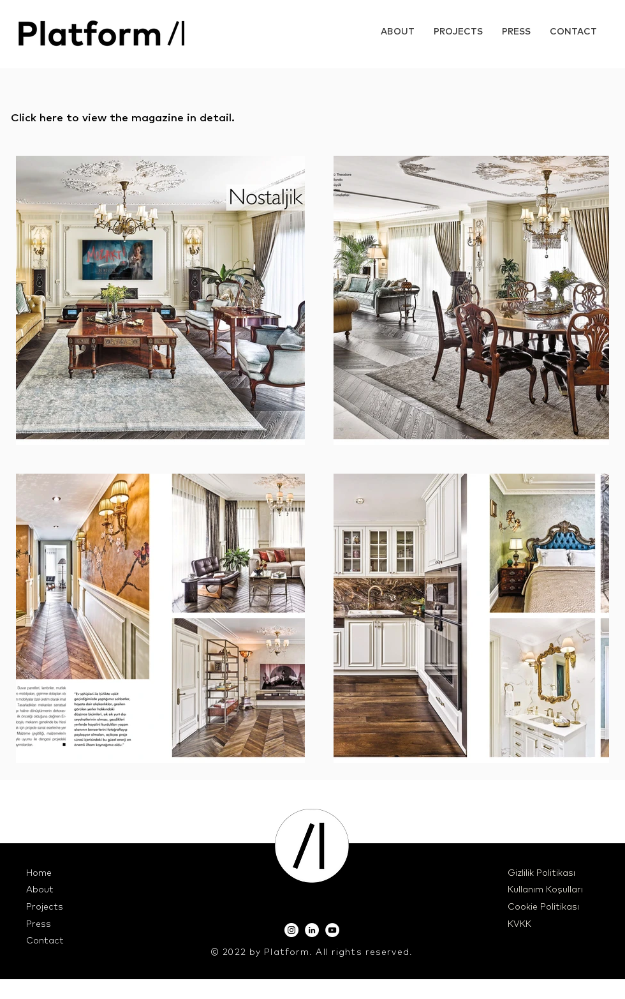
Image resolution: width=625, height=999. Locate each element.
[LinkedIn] (312, 930)
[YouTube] (332, 930)
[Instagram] (291, 930)
